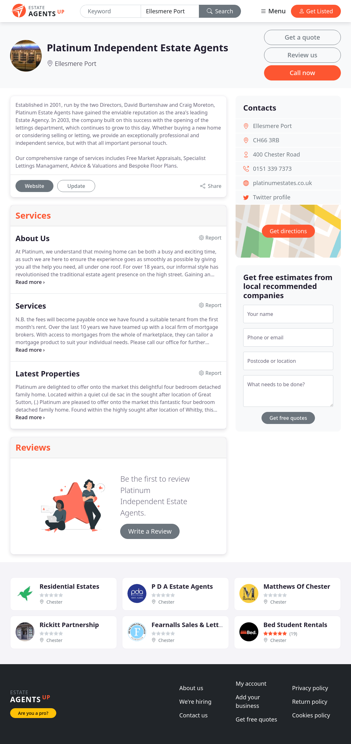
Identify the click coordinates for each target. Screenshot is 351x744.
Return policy (309, 701)
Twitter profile (271, 197)
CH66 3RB (266, 140)
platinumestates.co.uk (282, 183)
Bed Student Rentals (295, 624)
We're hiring (195, 701)
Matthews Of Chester (296, 586)
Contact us (193, 715)
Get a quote (302, 37)
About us (191, 688)
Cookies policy (311, 715)
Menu (273, 11)
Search (220, 11)
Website (34, 186)
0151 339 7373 (272, 168)
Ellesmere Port (75, 63)
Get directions (288, 231)
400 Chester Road (276, 154)
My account (251, 683)
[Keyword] (110, 11)
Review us (302, 55)
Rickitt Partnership (69, 624)
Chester (54, 602)
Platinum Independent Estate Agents (137, 47)
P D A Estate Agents (182, 586)
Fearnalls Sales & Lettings (191, 624)
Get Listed (316, 11)
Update (76, 186)
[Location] (170, 11)
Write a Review (149, 531)
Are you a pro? (33, 713)
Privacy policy (310, 688)
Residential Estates (69, 586)
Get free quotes (288, 417)
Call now (302, 72)
